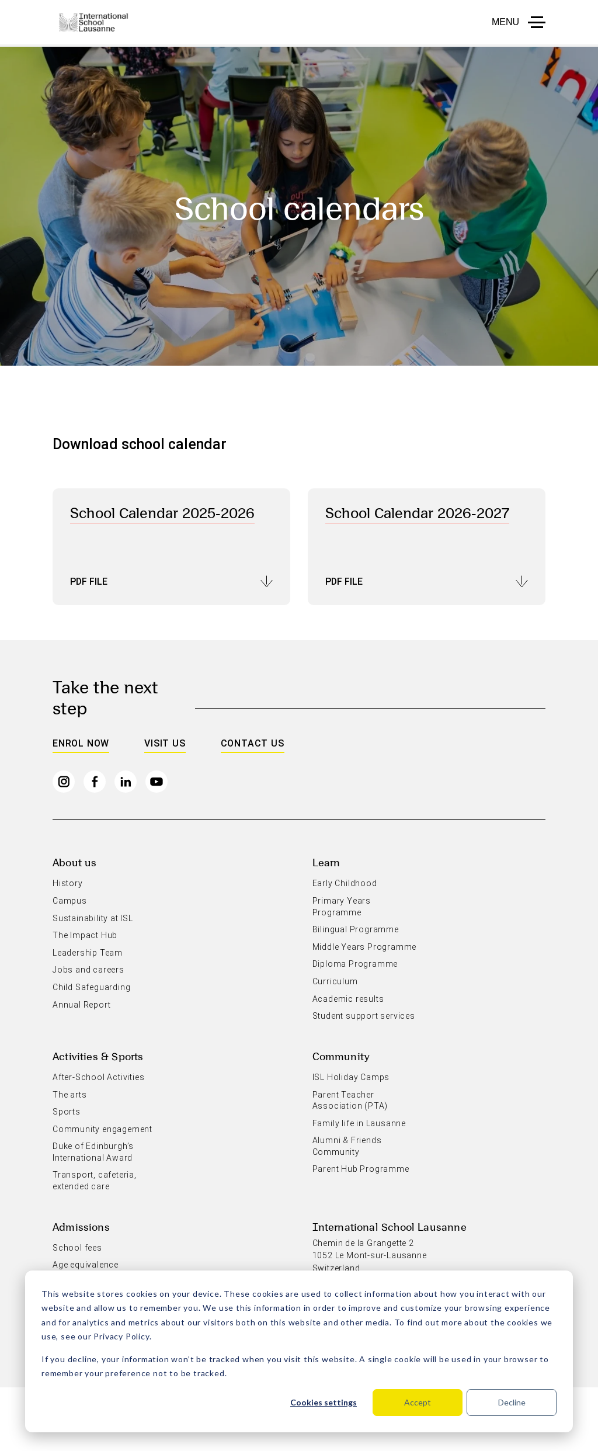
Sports (67, 1111)
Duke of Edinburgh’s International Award (93, 1151)
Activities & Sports (98, 1056)
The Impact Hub (85, 935)
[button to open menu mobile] (518, 22)
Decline (512, 1402)
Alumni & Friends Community (347, 1146)
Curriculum (335, 981)
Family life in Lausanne (359, 1123)
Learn (326, 862)
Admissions (81, 1226)
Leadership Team (88, 952)
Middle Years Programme (364, 947)
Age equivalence (86, 1264)
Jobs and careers (88, 969)
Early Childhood (344, 883)
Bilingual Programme (355, 929)
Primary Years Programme (341, 906)
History (68, 883)
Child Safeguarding (91, 987)
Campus (70, 900)
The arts (69, 1094)
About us (74, 862)
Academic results (348, 999)
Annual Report (81, 1004)
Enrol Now (81, 743)
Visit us (164, 743)
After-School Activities (98, 1077)
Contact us (252, 743)
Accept (417, 1402)
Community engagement (102, 1129)
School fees (77, 1247)
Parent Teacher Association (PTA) (350, 1100)
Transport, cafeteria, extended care (95, 1180)
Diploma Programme (355, 964)
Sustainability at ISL (93, 918)
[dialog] (299, 1351)
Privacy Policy (121, 1336)
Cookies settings (323, 1402)
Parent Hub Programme (360, 1169)
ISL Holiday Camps (351, 1077)
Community (341, 1056)
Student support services (363, 1015)
